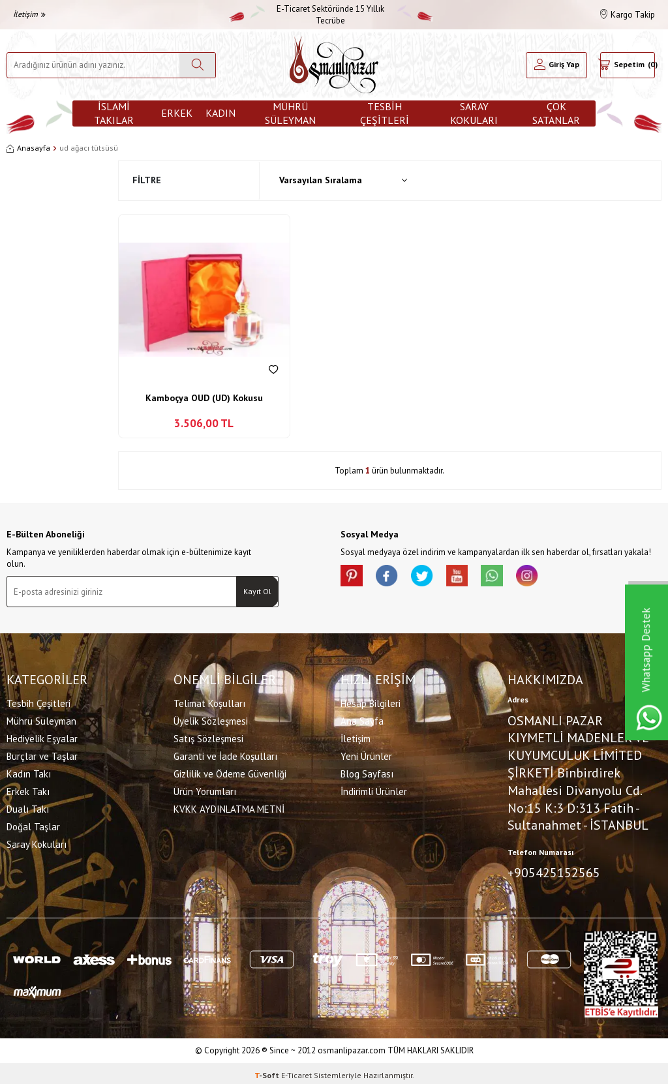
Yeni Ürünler (366, 755)
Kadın (220, 112)
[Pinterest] (354, 578)
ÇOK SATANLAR (556, 113)
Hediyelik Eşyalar (42, 737)
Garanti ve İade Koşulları (225, 755)
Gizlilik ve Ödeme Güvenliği (230, 772)
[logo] (334, 65)
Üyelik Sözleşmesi (211, 720)
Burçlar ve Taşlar (42, 755)
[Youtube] (471, 578)
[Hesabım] (556, 65)
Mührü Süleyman (290, 113)
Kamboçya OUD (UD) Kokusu (204, 398)
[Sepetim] (627, 65)
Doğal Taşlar (33, 825)
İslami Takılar (114, 113)
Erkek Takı (28, 790)
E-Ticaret (296, 1071)
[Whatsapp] (510, 578)
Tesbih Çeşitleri (384, 113)
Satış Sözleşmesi (208, 737)
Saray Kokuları (474, 113)
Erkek (176, 112)
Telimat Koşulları (209, 702)
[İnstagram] (549, 578)
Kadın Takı (29, 772)
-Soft (267, 1071)
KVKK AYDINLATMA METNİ (229, 808)
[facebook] (393, 578)
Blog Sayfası (367, 772)
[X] (432, 578)
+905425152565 (554, 871)
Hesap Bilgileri (371, 702)
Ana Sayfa (362, 720)
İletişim (29, 14)
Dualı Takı (28, 808)
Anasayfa (28, 148)
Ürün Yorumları (205, 790)
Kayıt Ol (257, 591)
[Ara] (197, 65)
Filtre (146, 180)
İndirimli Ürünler (374, 790)
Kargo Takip (627, 14)
